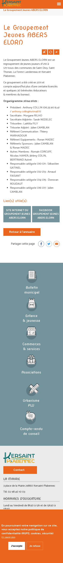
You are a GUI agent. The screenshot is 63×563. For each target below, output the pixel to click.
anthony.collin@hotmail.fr (26, 111)
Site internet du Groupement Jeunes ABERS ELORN (17, 214)
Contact (19, 470)
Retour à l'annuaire (22, 231)
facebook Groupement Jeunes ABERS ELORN (46, 214)
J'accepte (16, 547)
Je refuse (34, 547)
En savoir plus (8, 538)
